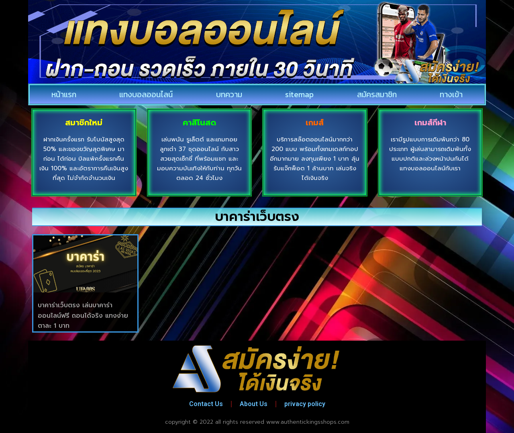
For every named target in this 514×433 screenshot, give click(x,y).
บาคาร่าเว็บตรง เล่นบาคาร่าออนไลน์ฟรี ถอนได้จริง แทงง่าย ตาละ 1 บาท (83, 315)
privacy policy (304, 404)
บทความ (229, 94)
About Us (253, 404)
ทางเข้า (451, 94)
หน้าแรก (63, 94)
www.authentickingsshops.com (307, 422)
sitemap (299, 94)
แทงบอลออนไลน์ (146, 94)
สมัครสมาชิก (377, 94)
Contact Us (206, 404)
